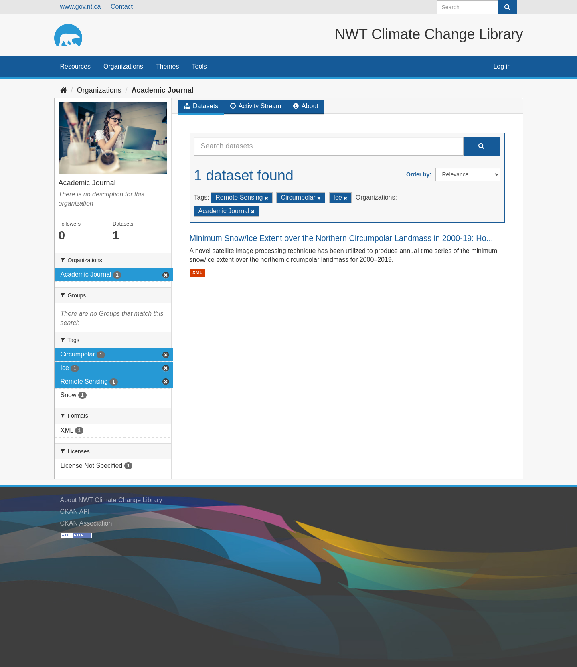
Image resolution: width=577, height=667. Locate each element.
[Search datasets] (477, 7)
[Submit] (507, 7)
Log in (502, 66)
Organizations (123, 66)
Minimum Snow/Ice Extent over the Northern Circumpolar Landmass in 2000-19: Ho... (341, 238)
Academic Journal (163, 90)
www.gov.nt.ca (80, 6)
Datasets (201, 106)
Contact (122, 6)
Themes (167, 66)
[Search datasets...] (329, 146)
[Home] (63, 90)
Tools (199, 66)
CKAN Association (86, 523)
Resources (75, 66)
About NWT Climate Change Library (111, 500)
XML (197, 272)
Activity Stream (255, 106)
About (305, 106)
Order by (417, 174)
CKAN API (75, 511)
